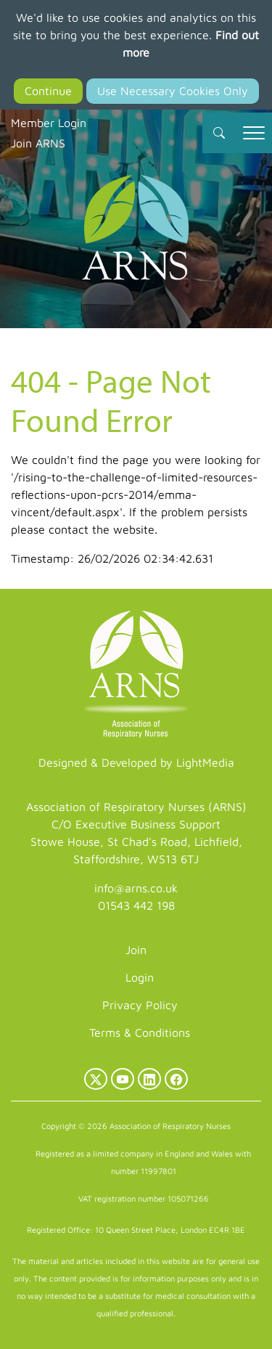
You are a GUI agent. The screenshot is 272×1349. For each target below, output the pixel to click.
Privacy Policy (140, 1004)
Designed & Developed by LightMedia (136, 762)
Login (139, 977)
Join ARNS (38, 143)
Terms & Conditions (139, 1032)
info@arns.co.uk (136, 887)
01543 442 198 (136, 905)
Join (136, 949)
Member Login (48, 122)
